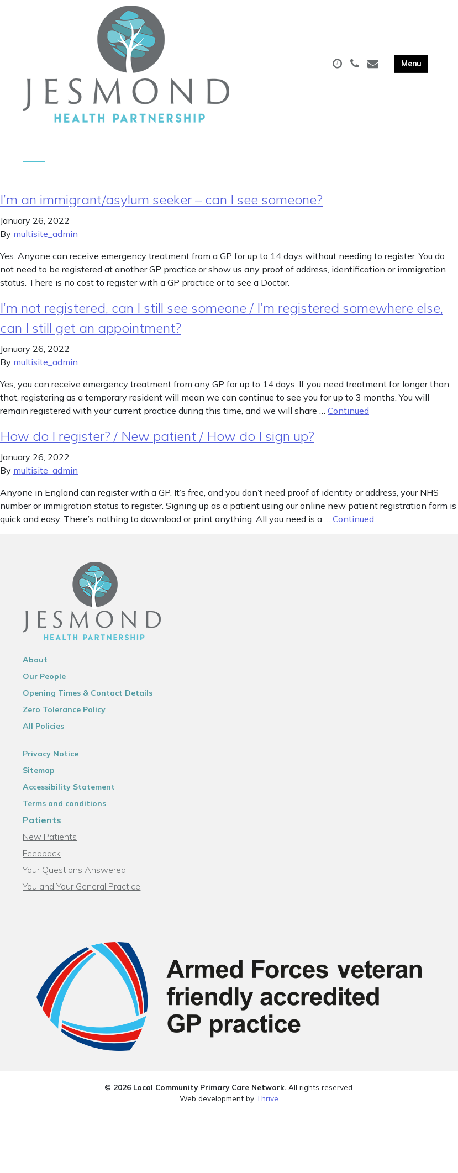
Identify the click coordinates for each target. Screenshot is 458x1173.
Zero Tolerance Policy (64, 714)
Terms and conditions (64, 808)
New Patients (50, 841)
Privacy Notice (50, 759)
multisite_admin (45, 238)
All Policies (43, 731)
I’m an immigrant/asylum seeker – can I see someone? (161, 204)
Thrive (267, 1103)
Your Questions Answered (74, 874)
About (35, 665)
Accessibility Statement (69, 792)
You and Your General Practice (81, 891)
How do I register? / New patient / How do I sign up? (157, 441)
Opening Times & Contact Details (87, 698)
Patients (42, 824)
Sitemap (39, 775)
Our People (44, 681)
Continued (348, 415)
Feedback (42, 858)
